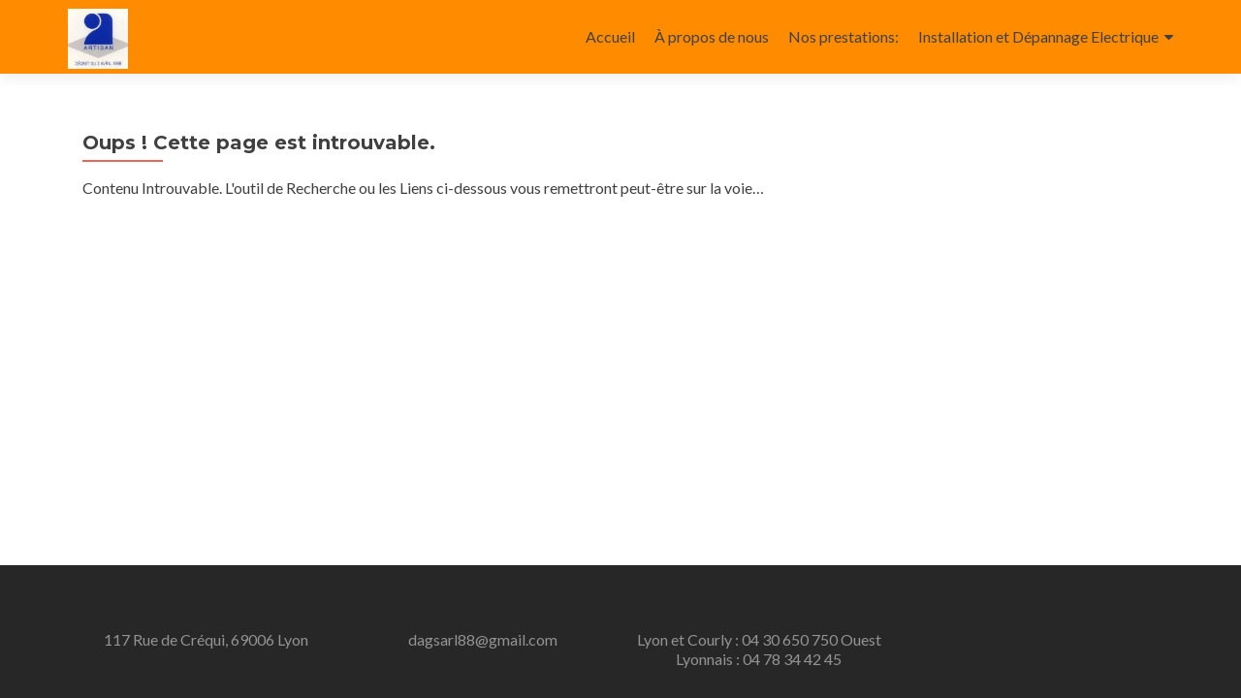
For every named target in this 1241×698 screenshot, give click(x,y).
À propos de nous (711, 36)
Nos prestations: (843, 36)
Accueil (610, 36)
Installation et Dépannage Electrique (1038, 36)
